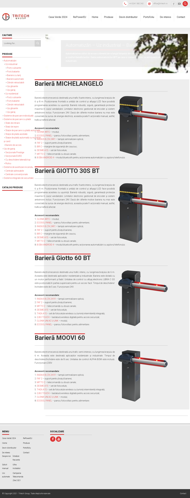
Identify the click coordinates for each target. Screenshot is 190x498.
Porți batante (13, 71)
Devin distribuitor (128, 17)
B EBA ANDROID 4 (45, 157)
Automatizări (10, 60)
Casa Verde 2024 (58, 17)
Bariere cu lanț (14, 75)
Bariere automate (15, 79)
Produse (108, 17)
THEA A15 (42, 313)
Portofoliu (148, 17)
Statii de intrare (12, 123)
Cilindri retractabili (15, 82)
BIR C (39, 146)
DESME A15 (42, 150)
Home (95, 17)
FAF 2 (39, 143)
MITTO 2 (41, 154)
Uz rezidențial (11, 93)
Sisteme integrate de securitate (18, 178)
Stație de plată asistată (16, 134)
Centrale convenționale (16, 174)
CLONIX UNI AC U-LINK (47, 321)
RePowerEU (79, 17)
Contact (181, 17)
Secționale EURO (13, 156)
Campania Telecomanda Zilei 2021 (18, 477)
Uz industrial (11, 64)
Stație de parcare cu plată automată (22, 130)
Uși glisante (12, 86)
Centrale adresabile (14, 171)
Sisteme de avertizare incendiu (18, 167)
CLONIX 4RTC (43, 132)
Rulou (8, 163)
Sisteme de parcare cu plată (17, 119)
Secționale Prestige (14, 152)
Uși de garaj (9, 148)
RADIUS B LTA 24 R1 (46, 299)
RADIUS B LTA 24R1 (46, 139)
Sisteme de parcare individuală (18, 115)
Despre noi (6, 456)
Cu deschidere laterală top (17, 159)
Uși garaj (11, 90)
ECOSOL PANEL (44, 135)
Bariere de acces (13, 145)
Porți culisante (14, 68)
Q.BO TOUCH (43, 317)
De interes (165, 17)
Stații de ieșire (12, 126)
